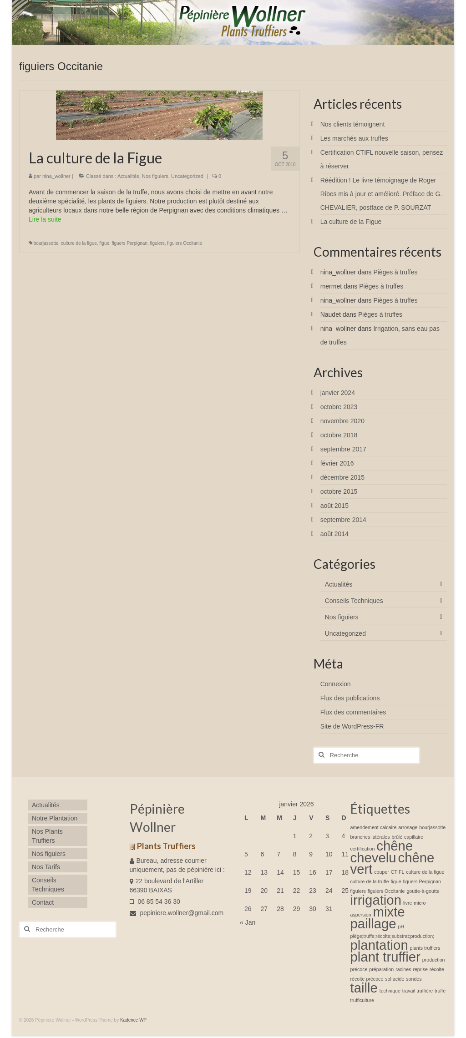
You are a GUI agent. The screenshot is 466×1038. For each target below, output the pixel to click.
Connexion (335, 684)
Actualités (128, 176)
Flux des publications (350, 698)
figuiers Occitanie (184, 243)
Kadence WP (133, 1020)
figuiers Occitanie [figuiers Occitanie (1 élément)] (386, 891)
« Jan (247, 922)
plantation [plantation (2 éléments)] (379, 944)
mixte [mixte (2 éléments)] (389, 911)
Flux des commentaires (353, 712)
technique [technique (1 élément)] (390, 990)
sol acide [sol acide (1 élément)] (394, 979)
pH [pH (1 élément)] (401, 926)
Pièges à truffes (395, 272)
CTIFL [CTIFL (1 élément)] (398, 872)
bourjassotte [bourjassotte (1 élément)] (432, 827)
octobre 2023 (339, 406)
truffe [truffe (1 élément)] (440, 990)
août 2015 (334, 505)
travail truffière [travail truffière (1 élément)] (417, 990)
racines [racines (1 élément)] (403, 969)
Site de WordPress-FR (352, 726)
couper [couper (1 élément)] (381, 872)
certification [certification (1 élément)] (362, 848)
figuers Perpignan (129, 243)
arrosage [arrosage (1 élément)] (407, 827)
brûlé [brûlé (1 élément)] (396, 837)
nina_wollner (56, 176)
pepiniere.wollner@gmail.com (177, 912)
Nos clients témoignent (352, 124)
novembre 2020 (342, 421)
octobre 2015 (339, 491)
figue (104, 243)
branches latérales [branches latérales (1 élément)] (370, 837)
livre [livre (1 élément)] (407, 903)
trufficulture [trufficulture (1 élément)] (362, 1000)
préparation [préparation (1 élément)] (381, 969)
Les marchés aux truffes (354, 138)
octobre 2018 (339, 435)
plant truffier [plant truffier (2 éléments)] (385, 956)
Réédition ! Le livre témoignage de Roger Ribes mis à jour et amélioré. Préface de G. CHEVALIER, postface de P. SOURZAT (381, 194)
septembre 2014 (343, 519)
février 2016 (337, 463)
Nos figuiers (155, 176)
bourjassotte (46, 243)
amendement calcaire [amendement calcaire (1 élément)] (373, 827)
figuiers (157, 243)
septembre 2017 (343, 449)
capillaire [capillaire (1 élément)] (413, 837)
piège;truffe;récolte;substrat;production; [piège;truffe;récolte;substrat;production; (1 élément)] (392, 936)
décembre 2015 (342, 477)
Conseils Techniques (354, 600)
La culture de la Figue (351, 221)
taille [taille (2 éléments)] (364, 987)
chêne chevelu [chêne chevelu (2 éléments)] (381, 851)
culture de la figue (79, 243)
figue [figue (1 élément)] (396, 881)
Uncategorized (187, 176)
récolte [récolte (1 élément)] (437, 969)
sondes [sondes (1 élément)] (413, 979)
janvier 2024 (337, 392)
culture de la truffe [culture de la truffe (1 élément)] (369, 881)
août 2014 (334, 533)
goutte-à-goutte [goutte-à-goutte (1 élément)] (422, 891)
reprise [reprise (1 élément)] (420, 969)
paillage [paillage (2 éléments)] (373, 923)
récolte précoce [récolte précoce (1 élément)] (367, 979)
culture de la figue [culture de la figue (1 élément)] (425, 872)
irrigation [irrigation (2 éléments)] (375, 899)
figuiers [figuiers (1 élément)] (358, 891)
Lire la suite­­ (45, 219)
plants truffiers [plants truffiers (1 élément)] (425, 948)
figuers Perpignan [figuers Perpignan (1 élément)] (422, 881)
